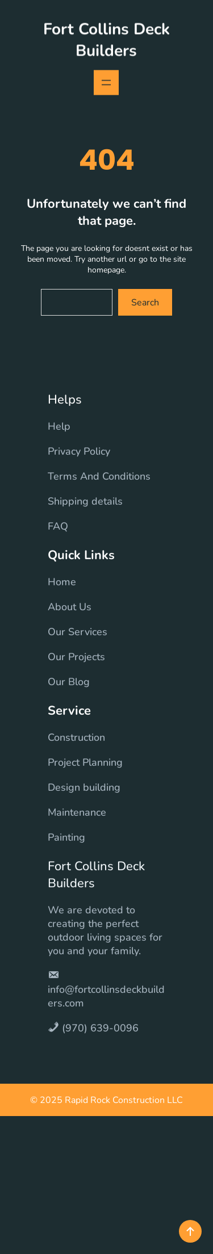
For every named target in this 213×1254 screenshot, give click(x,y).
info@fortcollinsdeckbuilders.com (106, 1011)
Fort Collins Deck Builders (106, 38)
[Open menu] (106, 80)
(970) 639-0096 (100, 1043)
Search (145, 302)
